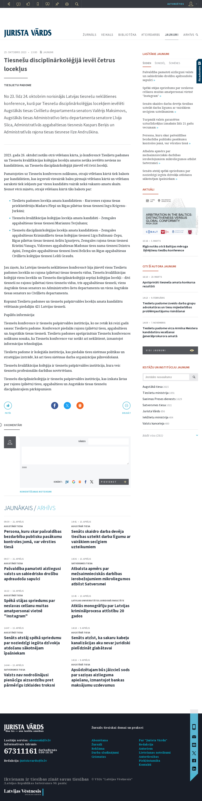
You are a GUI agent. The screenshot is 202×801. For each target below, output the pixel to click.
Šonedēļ (160, 63)
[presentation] (109, 471)
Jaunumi (48, 52)
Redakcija (146, 744)
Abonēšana (99, 740)
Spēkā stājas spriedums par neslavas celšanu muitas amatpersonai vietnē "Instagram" (29, 608)
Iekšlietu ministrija (155, 417)
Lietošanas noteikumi (155, 752)
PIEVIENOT (109, 481)
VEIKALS (107, 35)
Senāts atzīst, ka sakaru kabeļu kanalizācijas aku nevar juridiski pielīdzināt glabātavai (100, 643)
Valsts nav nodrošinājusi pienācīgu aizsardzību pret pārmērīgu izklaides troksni (29, 680)
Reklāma (98, 748)
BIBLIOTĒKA (127, 35)
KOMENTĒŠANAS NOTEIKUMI (36, 491)
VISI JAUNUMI (170, 350)
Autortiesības (149, 757)
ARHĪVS (188, 35)
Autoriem (146, 748)
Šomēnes (174, 63)
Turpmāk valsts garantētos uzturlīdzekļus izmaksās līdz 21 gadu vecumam (168, 123)
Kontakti (145, 764)
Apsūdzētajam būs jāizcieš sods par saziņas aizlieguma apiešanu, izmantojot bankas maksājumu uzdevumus (100, 677)
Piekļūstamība (149, 760)
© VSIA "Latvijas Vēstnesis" (111, 779)
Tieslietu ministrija (156, 393)
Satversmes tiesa (14, 669)
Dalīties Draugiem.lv (80, 405)
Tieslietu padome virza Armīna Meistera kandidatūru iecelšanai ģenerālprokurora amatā (170, 332)
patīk (8, 412)
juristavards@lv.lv (33, 760)
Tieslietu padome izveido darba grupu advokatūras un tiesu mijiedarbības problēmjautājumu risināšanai (169, 307)
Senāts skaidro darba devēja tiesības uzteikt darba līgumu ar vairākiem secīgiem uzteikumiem (101, 539)
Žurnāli (96, 744)
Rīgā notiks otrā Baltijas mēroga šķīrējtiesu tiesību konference (165, 248)
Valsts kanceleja (153, 423)
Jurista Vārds (151, 411)
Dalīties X (67, 405)
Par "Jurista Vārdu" (153, 740)
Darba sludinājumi (105, 752)
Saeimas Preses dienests (159, 399)
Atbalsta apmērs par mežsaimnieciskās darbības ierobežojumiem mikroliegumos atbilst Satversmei (100, 576)
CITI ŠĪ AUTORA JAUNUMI (159, 266)
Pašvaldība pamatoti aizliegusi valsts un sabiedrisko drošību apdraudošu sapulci (32, 573)
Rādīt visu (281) (170, 435)
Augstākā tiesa (13, 526)
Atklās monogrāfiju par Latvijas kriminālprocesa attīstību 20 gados (100, 611)
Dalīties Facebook (54, 405)
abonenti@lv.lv (40, 740)
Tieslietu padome (17, 85)
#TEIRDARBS (150, 35)
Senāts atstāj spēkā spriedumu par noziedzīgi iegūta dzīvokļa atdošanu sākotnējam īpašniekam (32, 645)
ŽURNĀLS (89, 35)
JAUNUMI (172, 35)
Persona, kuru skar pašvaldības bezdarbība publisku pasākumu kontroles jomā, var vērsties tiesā (33, 539)
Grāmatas (98, 757)
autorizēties (175, 3)
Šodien (147, 63)
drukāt (126, 412)
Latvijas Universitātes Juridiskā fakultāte (97, 600)
